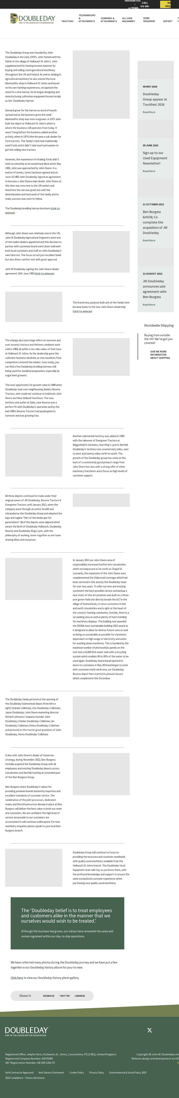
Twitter (65, 995)
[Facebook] (139, 1030)
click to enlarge (44, 273)
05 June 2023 (150, 145)
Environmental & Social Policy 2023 (127, 1072)
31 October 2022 (153, 204)
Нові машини (149, 20)
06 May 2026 (150, 86)
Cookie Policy (76, 1072)
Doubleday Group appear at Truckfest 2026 (155, 99)
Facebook (48, 995)
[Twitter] (149, 1030)
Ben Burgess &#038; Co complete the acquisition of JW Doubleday (155, 222)
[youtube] (160, 1030)
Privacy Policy (96, 1072)
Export (167, 21)
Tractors (67, 21)
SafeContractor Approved (19, 1072)
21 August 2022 (152, 273)
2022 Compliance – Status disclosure (25, 1077)
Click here (17, 978)
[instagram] (170, 1030)
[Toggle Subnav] (136, 21)
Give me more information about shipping (157, 354)
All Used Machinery (128, 20)
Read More (151, 112)
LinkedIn (80, 995)
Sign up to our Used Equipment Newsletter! (155, 158)
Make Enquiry (168, 4)
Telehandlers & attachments (87, 18)
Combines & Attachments (109, 20)
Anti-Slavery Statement (51, 1072)
